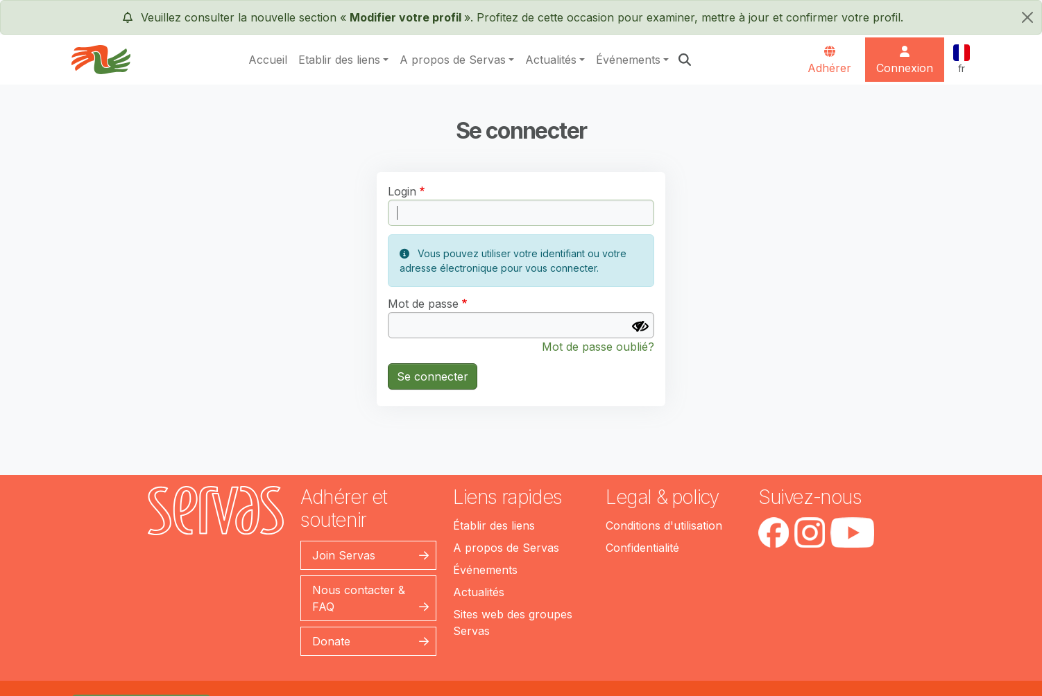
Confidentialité (642, 548)
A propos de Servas (453, 60)
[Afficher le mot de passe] (640, 326)
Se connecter (432, 376)
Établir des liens (494, 525)
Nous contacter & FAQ (358, 598)
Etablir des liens (339, 60)
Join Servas (343, 555)
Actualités (550, 60)
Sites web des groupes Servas (512, 622)
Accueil (267, 60)
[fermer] (1027, 17)
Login (402, 191)
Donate (331, 641)
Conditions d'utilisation (664, 525)
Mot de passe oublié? (598, 347)
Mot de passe (423, 304)
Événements (628, 60)
